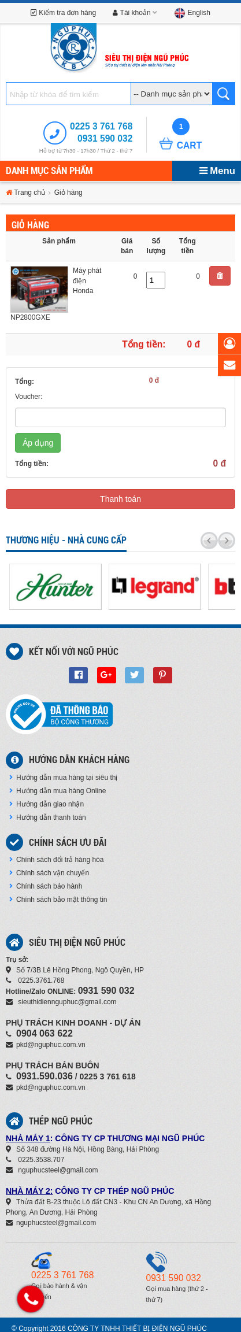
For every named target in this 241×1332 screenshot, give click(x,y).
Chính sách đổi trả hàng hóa (56, 860)
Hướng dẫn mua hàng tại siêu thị (63, 778)
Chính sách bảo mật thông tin (58, 900)
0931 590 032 (104, 138)
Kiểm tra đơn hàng (63, 13)
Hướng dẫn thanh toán (47, 817)
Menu (217, 170)
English (192, 13)
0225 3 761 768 (101, 126)
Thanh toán (120, 499)
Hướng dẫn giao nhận (46, 804)
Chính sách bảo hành (45, 886)
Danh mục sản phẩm (49, 170)
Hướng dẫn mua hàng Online (57, 791)
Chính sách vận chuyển (49, 873)
